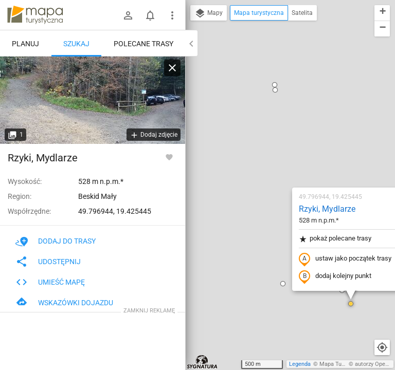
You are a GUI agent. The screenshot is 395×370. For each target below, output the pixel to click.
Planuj (25, 44)
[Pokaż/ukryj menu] (172, 15)
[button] (222, 165)
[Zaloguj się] (128, 15)
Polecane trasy (143, 44)
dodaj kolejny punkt (274, 157)
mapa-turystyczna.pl (35, 15)
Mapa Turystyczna (342, 364)
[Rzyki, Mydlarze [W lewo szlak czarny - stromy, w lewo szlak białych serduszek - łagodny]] (92, 100)
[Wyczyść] (172, 68)
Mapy (208, 13)
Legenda (300, 364)
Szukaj (76, 44)
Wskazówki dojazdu (64, 303)
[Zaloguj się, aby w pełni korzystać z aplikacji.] (169, 157)
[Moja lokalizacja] (382, 347)
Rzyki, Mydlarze (266, 90)
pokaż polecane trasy (274, 120)
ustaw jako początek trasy (284, 140)
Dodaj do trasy (55, 241)
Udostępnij (48, 261)
